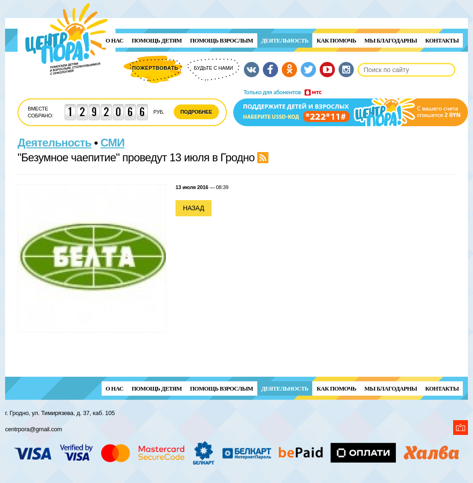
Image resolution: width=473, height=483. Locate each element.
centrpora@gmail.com (33, 429)
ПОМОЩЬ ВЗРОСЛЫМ (221, 40)
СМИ (113, 142)
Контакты (442, 40)
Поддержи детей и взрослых (350, 107)
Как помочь (336, 40)
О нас (114, 40)
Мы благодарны (390, 40)
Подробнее (196, 112)
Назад (193, 208)
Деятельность (285, 40)
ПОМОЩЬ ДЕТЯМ (157, 40)
